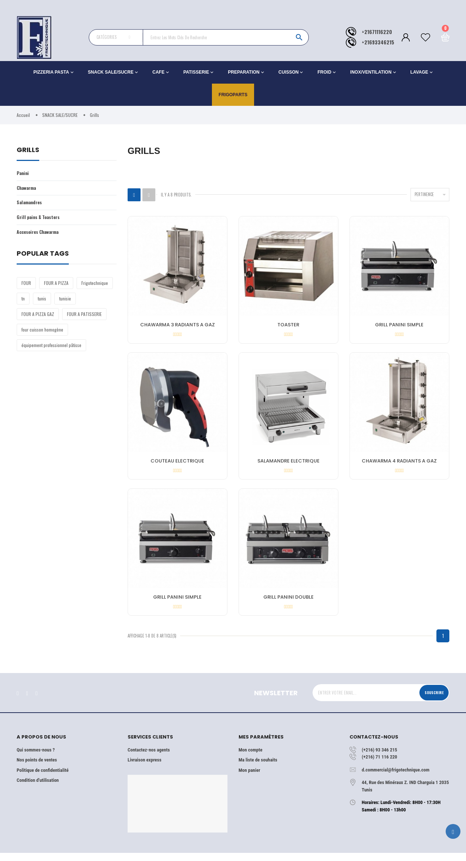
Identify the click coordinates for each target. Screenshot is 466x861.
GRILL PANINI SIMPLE (399, 325)
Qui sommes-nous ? (36, 757)
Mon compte (250, 757)
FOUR (26, 286)
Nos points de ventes (37, 768)
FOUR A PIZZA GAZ (37, 317)
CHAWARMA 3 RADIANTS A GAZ (177, 325)
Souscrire (432, 700)
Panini (23, 173)
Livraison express (144, 768)
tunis (42, 301)
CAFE (158, 72)
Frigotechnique (94, 286)
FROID (324, 72)
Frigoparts (233, 94)
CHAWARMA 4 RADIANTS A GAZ (399, 463)
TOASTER (288, 325)
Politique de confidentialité (42, 778)
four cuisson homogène (42, 332)
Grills (28, 150)
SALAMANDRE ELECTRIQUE (288, 463)
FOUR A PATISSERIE (84, 317)
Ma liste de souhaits (258, 768)
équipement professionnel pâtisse (51, 348)
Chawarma (28, 188)
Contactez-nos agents (149, 757)
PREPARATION (244, 72)
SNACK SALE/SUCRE (111, 72)
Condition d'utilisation (38, 788)
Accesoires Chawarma (40, 234)
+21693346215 (378, 42)
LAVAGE (419, 72)
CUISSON (288, 72)
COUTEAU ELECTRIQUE (177, 463)
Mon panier (249, 778)
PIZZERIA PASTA (51, 72)
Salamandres (31, 204)
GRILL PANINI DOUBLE (288, 602)
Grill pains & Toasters (40, 219)
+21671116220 (377, 32)
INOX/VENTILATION (371, 72)
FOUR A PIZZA (56, 286)
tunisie (65, 301)
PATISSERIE (196, 72)
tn (23, 301)
